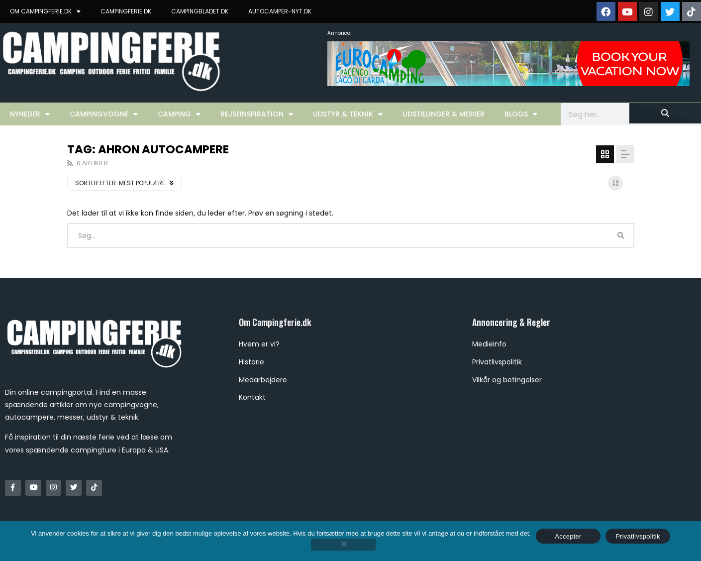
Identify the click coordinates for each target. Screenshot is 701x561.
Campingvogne (104, 114)
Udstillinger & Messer (443, 114)
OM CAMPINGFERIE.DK (45, 11)
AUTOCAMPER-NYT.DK (279, 11)
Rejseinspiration (256, 114)
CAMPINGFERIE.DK (125, 11)
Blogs (520, 114)
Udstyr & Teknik (348, 114)
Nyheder (30, 114)
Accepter (568, 536)
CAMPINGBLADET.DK (199, 11)
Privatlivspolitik (637, 536)
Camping (179, 114)
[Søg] (665, 113)
